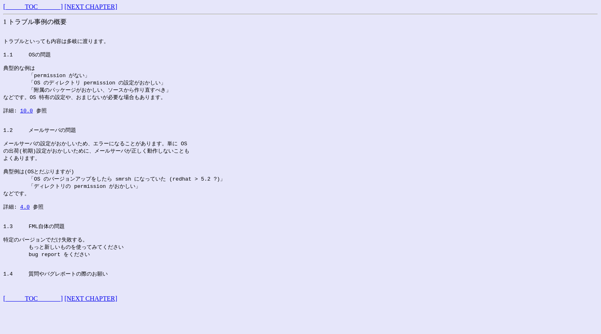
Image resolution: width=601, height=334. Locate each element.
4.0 (25, 224)
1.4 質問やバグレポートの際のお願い (55, 299)
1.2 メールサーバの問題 (39, 140)
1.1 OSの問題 (27, 57)
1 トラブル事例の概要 (35, 21)
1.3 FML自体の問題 (34, 246)
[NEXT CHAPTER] (90, 6)
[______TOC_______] (33, 6)
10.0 (26, 118)
